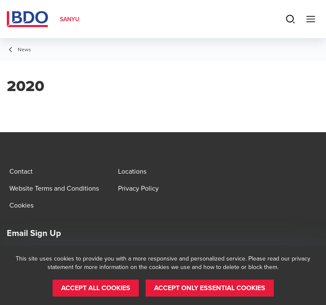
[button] (96, 288)
